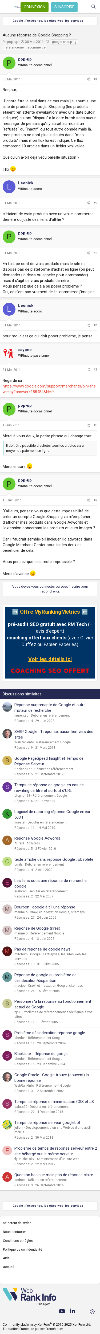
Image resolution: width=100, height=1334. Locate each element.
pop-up (12, 42)
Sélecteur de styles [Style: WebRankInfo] (17, 1223)
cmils (18, 864)
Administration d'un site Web (58, 1159)
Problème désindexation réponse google (49, 1032)
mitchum (21, 954)
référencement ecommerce (25, 47)
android (20, 1180)
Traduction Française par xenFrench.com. (33, 1329)
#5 (95, 370)
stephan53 (22, 796)
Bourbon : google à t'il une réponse (44, 907)
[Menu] (7, 7)
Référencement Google (53, 742)
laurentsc (21, 715)
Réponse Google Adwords (37, 838)
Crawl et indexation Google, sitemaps (57, 912)
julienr (18, 1128)
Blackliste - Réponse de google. (41, 1053)
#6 (95, 425)
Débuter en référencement (50, 715)
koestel (19, 822)
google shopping (64, 42)
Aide (6, 1258)
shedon (20, 1038)
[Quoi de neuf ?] (83, 6)
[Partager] (88, 79)
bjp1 (17, 1012)
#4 (95, 325)
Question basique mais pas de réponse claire (53, 1174)
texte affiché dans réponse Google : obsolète (53, 859)
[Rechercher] (93, 6)
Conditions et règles (18, 1241)
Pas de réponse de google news (42, 949)
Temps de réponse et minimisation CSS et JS (54, 1101)
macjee (20, 986)
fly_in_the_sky (24, 1159)
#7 (95, 500)
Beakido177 (23, 769)
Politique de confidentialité (22, 1249)
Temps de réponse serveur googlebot (47, 1122)
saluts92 (20, 1107)
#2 (95, 203)
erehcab (20, 891)
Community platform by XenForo (47, 1324)
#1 (95, 79)
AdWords (33, 843)
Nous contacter (14, 1232)
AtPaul (19, 843)
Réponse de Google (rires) (37, 928)
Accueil (8, 1267)
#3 (95, 253)
